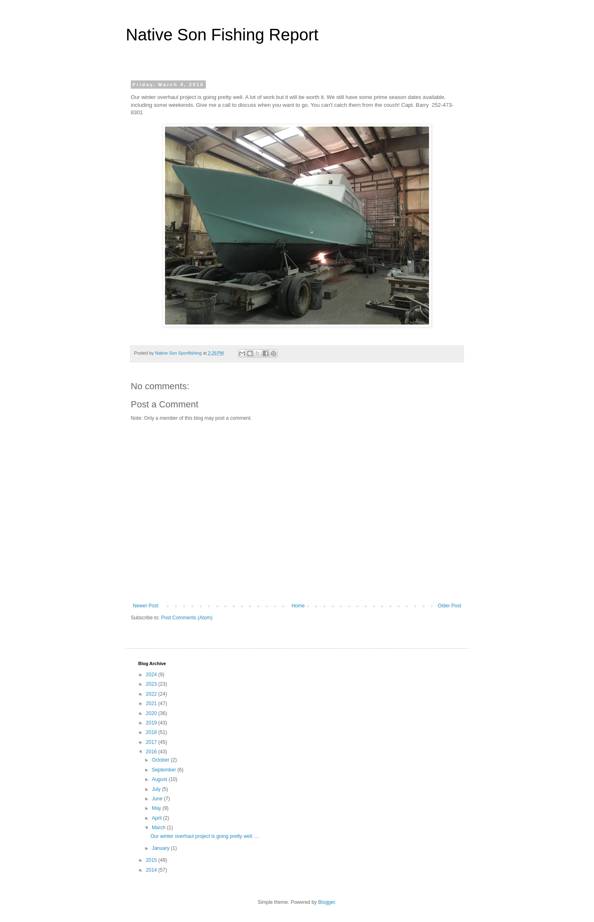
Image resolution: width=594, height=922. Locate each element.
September (164, 770)
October (161, 760)
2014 (152, 870)
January (161, 848)
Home (298, 606)
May (157, 808)
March (159, 827)
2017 (152, 742)
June (158, 799)
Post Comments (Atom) (186, 618)
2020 (152, 713)
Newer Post (145, 606)
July (157, 789)
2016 (152, 752)
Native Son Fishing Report (222, 35)
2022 (152, 694)
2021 (152, 703)
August (160, 779)
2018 (152, 732)
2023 (152, 684)
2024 (152, 674)
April (157, 818)
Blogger (326, 902)
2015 (152, 860)
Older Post (449, 606)
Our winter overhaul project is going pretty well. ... (205, 836)
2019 (152, 723)
